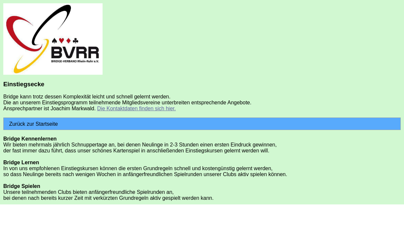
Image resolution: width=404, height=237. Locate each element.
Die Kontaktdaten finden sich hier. (136, 108)
